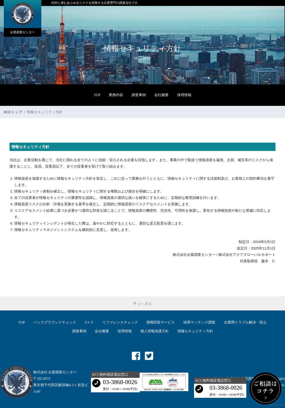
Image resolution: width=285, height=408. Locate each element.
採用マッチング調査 (199, 322)
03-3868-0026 (120, 382)
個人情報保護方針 (154, 331)
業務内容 (116, 95)
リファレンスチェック (120, 322)
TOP (97, 95)
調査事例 (139, 95)
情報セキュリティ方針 (195, 331)
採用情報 (184, 95)
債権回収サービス (160, 322)
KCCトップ (13, 112)
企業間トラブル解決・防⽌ (245, 322)
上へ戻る (142, 303)
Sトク (89, 322)
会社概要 (161, 95)
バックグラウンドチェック (54, 322)
